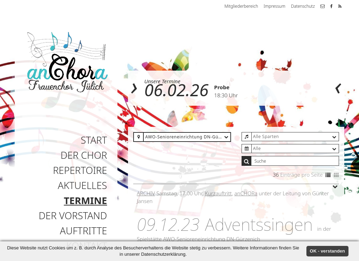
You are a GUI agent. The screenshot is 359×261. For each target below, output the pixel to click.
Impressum (274, 6)
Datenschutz (303, 6)
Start (94, 139)
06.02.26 (176, 89)
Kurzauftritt (218, 193)
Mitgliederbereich (241, 6)
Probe (222, 87)
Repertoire (80, 170)
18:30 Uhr (226, 95)
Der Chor (84, 155)
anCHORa (246, 193)
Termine (85, 200)
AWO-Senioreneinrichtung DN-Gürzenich (211, 238)
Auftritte (83, 230)
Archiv (146, 193)
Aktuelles (82, 185)
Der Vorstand (73, 215)
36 (276, 174)
